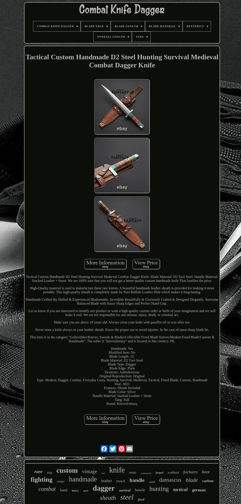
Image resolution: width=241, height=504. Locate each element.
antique (61, 481)
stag (49, 472)
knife (117, 470)
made (132, 472)
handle (137, 480)
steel (126, 497)
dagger (104, 488)
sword (152, 482)
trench (120, 481)
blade (192, 480)
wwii (86, 490)
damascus (170, 480)
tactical (180, 489)
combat (47, 489)
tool (103, 473)
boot (206, 471)
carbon (207, 481)
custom (67, 470)
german (199, 490)
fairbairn (190, 472)
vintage (89, 471)
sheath (108, 497)
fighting (41, 479)
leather (106, 481)
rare (38, 471)
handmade (83, 479)
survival (124, 490)
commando (146, 473)
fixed (141, 499)
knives (75, 490)
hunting (159, 488)
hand (63, 490)
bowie (140, 490)
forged (159, 472)
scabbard (173, 472)
